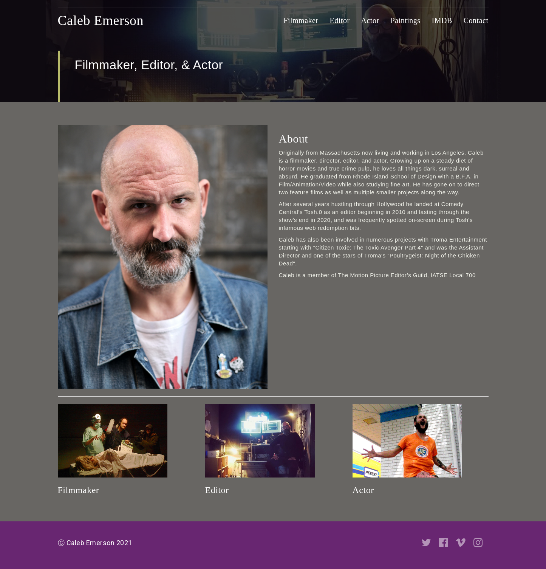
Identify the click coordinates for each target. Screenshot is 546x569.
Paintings (406, 20)
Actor (370, 20)
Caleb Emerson (101, 20)
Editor (340, 20)
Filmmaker (300, 20)
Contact (476, 20)
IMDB (442, 20)
